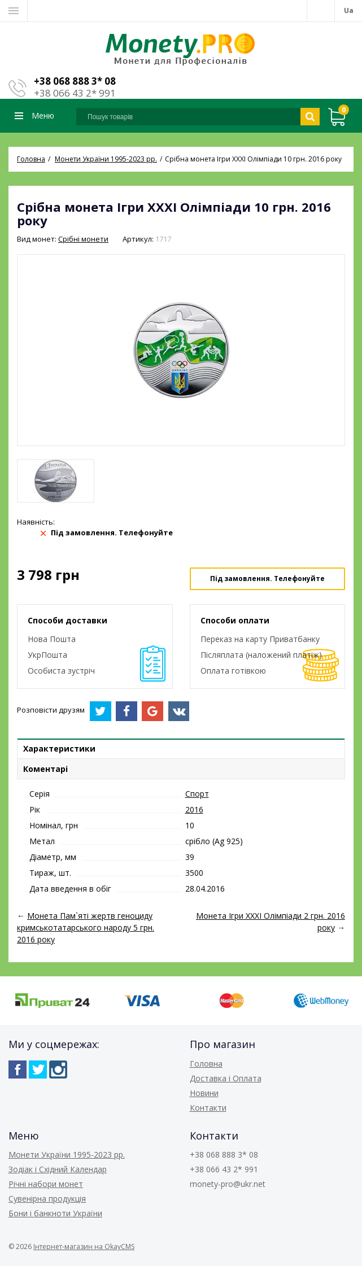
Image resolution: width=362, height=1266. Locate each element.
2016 (194, 809)
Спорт (197, 793)
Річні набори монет (45, 1183)
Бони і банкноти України (55, 1213)
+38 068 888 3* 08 (75, 81)
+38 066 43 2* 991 (75, 92)
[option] (56, 481)
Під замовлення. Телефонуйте (267, 578)
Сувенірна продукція (47, 1198)
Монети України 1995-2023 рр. (66, 1154)
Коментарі (45, 768)
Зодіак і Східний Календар (57, 1169)
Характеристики (59, 748)
